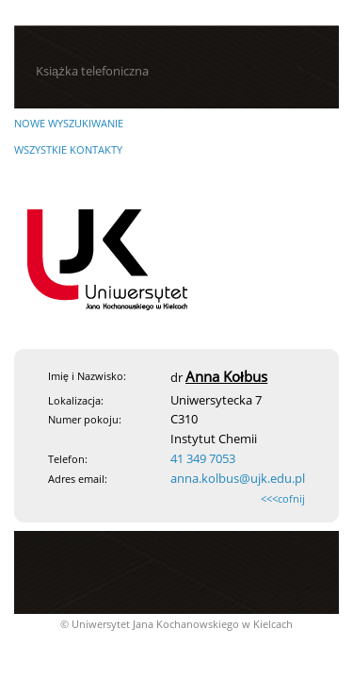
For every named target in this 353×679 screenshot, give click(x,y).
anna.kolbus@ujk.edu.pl (237, 479)
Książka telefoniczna (92, 70)
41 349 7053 (202, 459)
